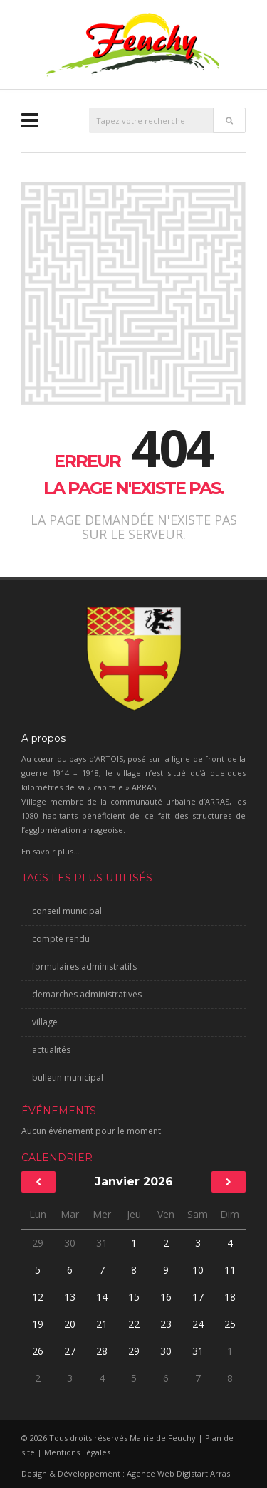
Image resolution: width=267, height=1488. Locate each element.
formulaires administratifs (84, 966)
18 (230, 1297)
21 (102, 1324)
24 (198, 1324)
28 (102, 1351)
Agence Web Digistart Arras (178, 1473)
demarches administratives (87, 994)
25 (230, 1324)
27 (69, 1351)
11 (230, 1270)
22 (134, 1324)
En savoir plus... (50, 851)
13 (69, 1297)
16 (166, 1297)
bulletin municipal (67, 1078)
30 (69, 1242)
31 (102, 1242)
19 (37, 1324)
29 (37, 1242)
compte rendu (61, 939)
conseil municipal (67, 911)
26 (37, 1351)
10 (198, 1270)
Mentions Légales (77, 1452)
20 (69, 1324)
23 (166, 1324)
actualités (51, 1050)
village (45, 1022)
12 (37, 1297)
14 (102, 1297)
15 (134, 1297)
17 (198, 1297)
